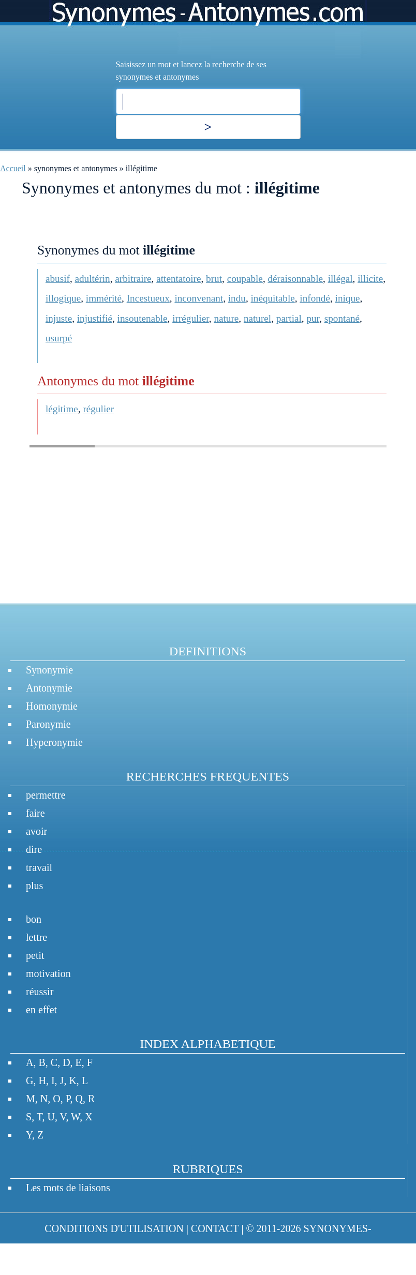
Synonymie (49, 670)
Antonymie (49, 688)
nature (226, 318)
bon (33, 919)
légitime (62, 408)
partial (289, 318)
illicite (370, 278)
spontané (342, 318)
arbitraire (133, 278)
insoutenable (142, 318)
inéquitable (272, 298)
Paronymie (48, 724)
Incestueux (148, 298)
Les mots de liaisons (68, 1187)
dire (34, 849)
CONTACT (215, 1228)
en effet (41, 1009)
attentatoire (178, 278)
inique (347, 298)
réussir (39, 991)
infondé (315, 298)
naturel (257, 318)
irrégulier (190, 318)
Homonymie (52, 706)
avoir (36, 831)
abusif (58, 278)
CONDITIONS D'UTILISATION (114, 1228)
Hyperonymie (54, 742)
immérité (104, 298)
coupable (245, 278)
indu (237, 298)
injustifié (94, 318)
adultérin (92, 278)
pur (312, 318)
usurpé (59, 338)
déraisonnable (295, 278)
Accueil (13, 168)
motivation (48, 973)
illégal (340, 278)
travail (39, 867)
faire (35, 813)
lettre (36, 937)
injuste (59, 318)
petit (35, 955)
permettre (46, 795)
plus (34, 885)
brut (214, 278)
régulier (98, 408)
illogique (63, 298)
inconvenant (198, 298)
